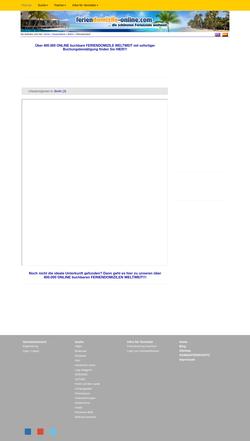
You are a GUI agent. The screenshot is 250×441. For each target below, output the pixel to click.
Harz (77, 360)
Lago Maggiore (83, 370)
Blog (182, 346)
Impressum (187, 359)
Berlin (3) (60, 91)
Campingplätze (83, 388)
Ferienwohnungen (85, 398)
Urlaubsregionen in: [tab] (44, 91)
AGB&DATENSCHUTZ (194, 355)
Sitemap (185, 350)
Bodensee (81, 351)
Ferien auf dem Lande (87, 383)
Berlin (71, 34)
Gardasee (80, 355)
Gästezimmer (82, 402)
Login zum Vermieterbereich (143, 351)
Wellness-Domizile (85, 417)
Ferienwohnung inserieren (142, 346)
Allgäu (78, 346)
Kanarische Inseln (85, 365)
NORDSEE (81, 374)
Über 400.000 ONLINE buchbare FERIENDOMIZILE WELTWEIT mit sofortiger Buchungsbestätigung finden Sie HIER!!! (95, 47)
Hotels (78, 407)
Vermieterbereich (35, 342)
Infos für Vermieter (85, 5)
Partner (60, 5)
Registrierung (30, 346)
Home (27, 5)
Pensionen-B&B (84, 412)
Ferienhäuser (82, 393)
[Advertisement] (200, 186)
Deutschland (58, 34)
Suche (43, 5)
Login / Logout (31, 351)
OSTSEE (80, 379)
